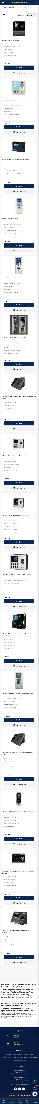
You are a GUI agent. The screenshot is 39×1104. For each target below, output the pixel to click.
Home (4, 8)
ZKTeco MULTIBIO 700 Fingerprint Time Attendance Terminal (18, 812)
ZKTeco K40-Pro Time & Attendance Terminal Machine (16, 574)
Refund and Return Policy (31, 1057)
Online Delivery (17, 1054)
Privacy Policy (18, 1057)
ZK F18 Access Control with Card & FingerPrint (14, 337)
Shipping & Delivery (7, 1057)
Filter (6, 15)
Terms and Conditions (19, 1060)
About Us (8, 1054)
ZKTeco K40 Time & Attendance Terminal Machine (15, 456)
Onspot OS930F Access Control (10, 41)
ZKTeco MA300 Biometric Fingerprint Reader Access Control (18, 693)
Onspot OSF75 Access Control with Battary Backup (15, 159)
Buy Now (19, 67)
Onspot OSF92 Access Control (10, 218)
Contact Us (26, 1054)
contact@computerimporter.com (19, 1084)
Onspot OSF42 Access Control (10, 100)
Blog (32, 1054)
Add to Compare (19, 73)
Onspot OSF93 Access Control (10, 278)
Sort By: (21, 15)
